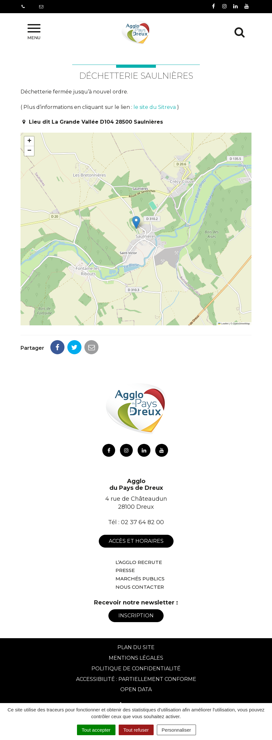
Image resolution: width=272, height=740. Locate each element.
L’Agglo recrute (138, 562)
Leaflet (223, 323)
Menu (33, 32)
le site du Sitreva (154, 107)
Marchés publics (140, 579)
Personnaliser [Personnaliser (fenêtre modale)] (176, 730)
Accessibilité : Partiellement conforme (136, 679)
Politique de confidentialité (136, 668)
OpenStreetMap (241, 323)
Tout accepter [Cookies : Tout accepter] (96, 730)
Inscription (136, 615)
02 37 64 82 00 (142, 522)
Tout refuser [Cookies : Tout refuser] (136, 730)
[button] (136, 222)
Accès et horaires (136, 541)
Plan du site (136, 647)
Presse (125, 570)
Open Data (136, 689)
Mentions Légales (136, 658)
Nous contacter (139, 587)
